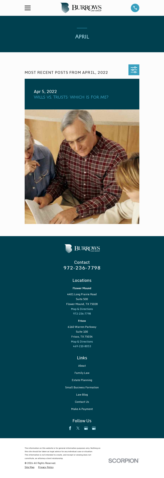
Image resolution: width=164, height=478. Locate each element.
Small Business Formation (82, 388)
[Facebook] (70, 429)
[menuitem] (29, 468)
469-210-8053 (82, 346)
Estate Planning (82, 380)
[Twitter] (78, 429)
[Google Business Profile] (86, 429)
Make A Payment (82, 409)
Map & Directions (82, 309)
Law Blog (82, 395)
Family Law (81, 373)
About (82, 366)
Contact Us (82, 402)
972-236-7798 (82, 268)
